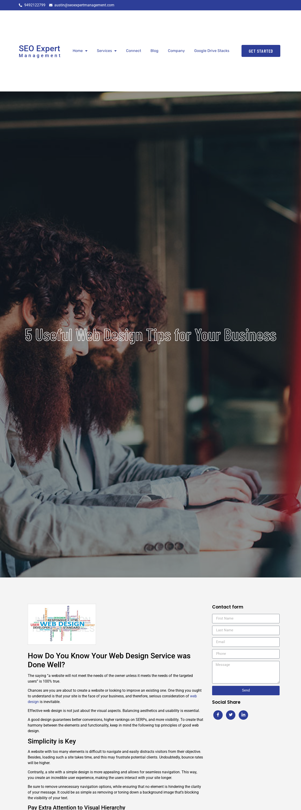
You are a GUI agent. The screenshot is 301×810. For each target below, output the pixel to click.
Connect (133, 50)
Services (107, 51)
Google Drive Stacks (211, 50)
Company (176, 50)
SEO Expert (39, 48)
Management (40, 55)
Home (80, 51)
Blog (154, 50)
